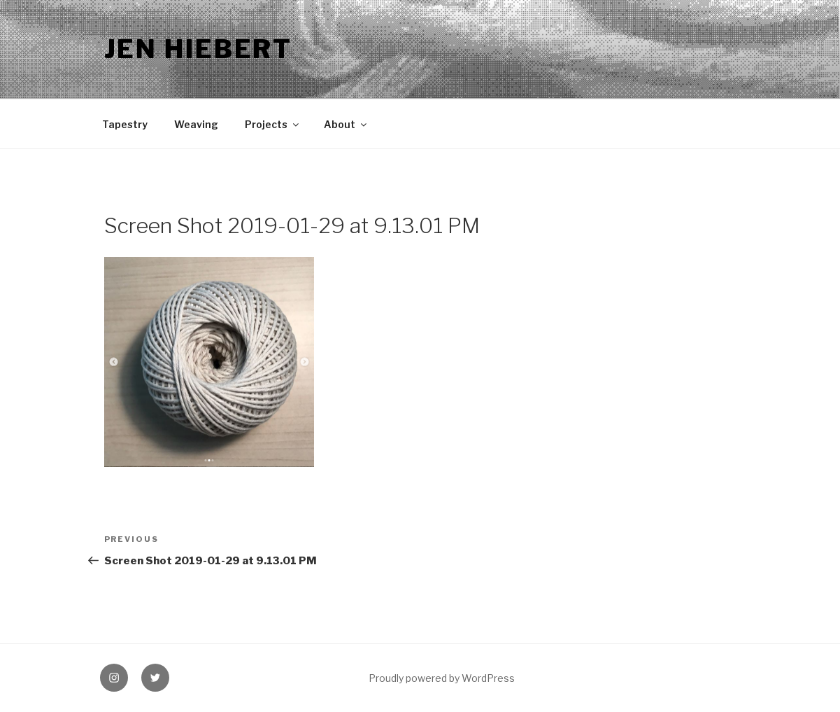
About (346, 124)
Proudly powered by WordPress (442, 678)
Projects (273, 124)
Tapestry (125, 124)
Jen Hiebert (198, 49)
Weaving (196, 124)
